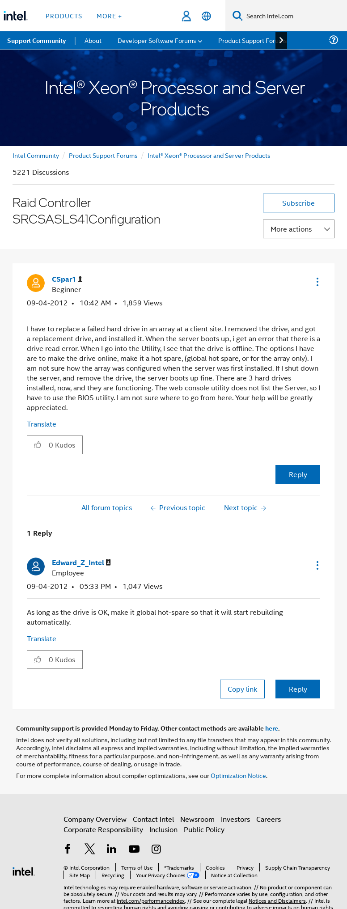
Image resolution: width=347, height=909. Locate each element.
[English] (206, 15)
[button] (316, 281)
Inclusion (163, 829)
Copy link (242, 689)
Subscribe (298, 203)
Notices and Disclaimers (277, 900)
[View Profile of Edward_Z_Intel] (81, 563)
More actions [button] (291, 229)
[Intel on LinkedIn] (111, 850)
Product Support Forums (103, 155)
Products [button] (64, 15)
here (271, 728)
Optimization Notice (238, 775)
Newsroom (197, 819)
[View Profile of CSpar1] (67, 279)
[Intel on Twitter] (89, 850)
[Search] (238, 15)
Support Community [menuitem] (36, 40)
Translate (41, 424)
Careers (268, 819)
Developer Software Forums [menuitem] (157, 40)
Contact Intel (153, 819)
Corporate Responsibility (103, 829)
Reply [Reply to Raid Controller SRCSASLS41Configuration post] (298, 474)
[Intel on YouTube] (134, 850)
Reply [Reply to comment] (298, 689)
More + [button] (109, 15)
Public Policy (204, 829)
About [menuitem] (93, 40)
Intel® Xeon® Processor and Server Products (209, 155)
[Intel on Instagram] (156, 850)
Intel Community (36, 155)
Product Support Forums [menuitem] (252, 40)
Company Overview (95, 819)
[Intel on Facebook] (67, 850)
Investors (235, 819)
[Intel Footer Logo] (24, 870)
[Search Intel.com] (295, 15)
